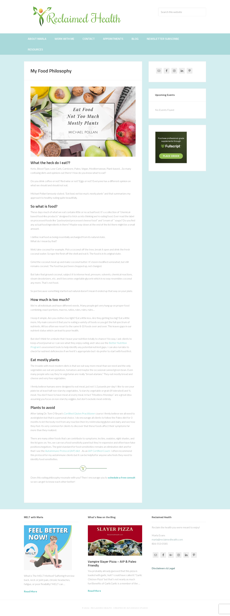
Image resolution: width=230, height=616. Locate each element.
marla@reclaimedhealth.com (167, 539)
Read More (30, 591)
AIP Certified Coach (99, 450)
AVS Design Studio (137, 608)
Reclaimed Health (80, 16)
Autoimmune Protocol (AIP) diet (62, 450)
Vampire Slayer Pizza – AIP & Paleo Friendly (112, 563)
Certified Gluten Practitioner (79, 413)
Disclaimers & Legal (163, 568)
